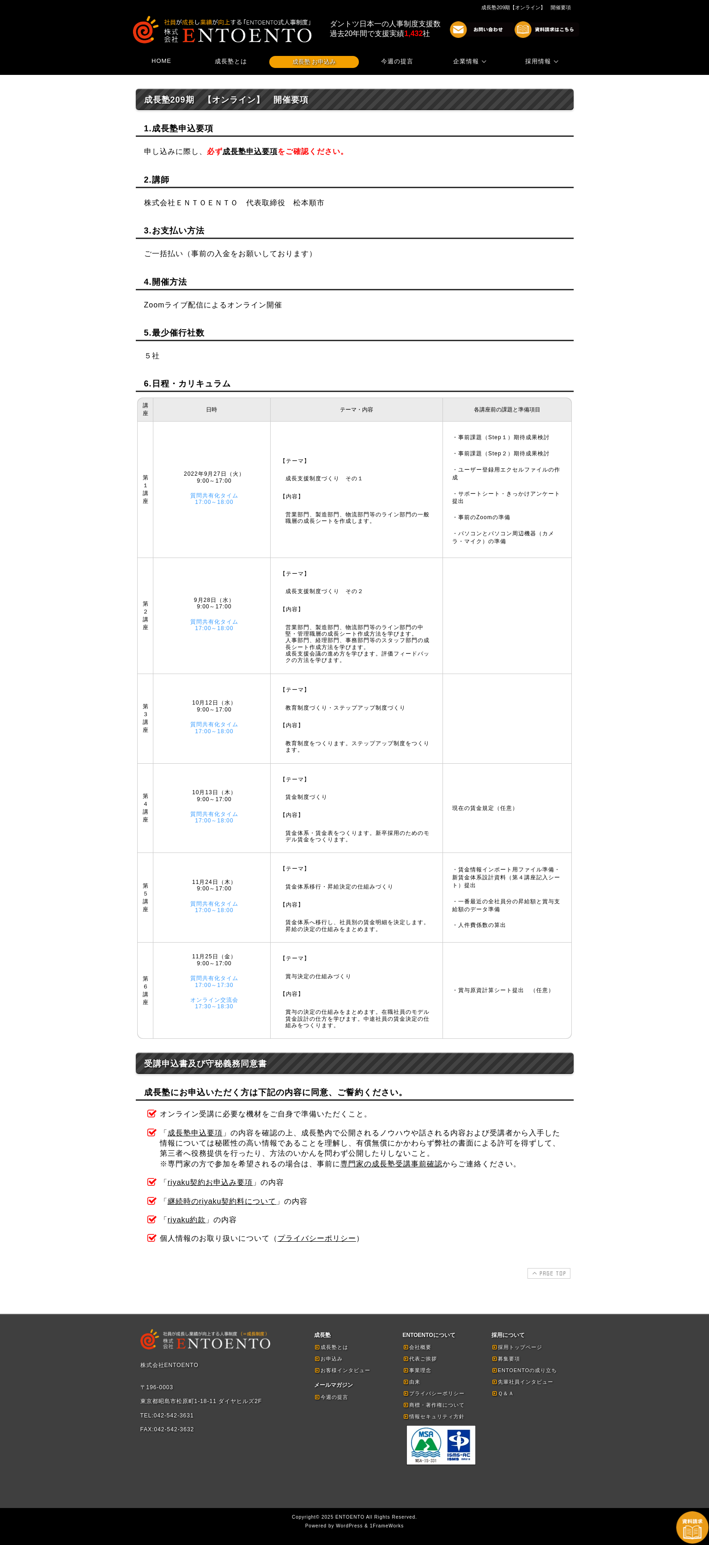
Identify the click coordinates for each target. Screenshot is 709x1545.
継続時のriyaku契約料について (222, 1201)
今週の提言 (397, 61)
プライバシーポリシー (317, 1238)
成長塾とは (231, 61)
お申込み (328, 1358)
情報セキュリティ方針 (434, 1416)
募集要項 (505, 1358)
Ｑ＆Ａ (502, 1393)
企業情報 (471, 61)
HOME (161, 60)
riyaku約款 (187, 1220)
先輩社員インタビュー (522, 1382)
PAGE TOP (548, 1273)
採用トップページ (516, 1347)
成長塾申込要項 (250, 151)
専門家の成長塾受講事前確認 (391, 1164)
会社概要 (417, 1347)
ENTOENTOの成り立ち (524, 1370)
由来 (411, 1382)
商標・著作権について (434, 1405)
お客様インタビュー (342, 1370)
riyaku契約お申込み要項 (210, 1182)
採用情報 (543, 61)
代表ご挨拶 (420, 1358)
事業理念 (417, 1370)
